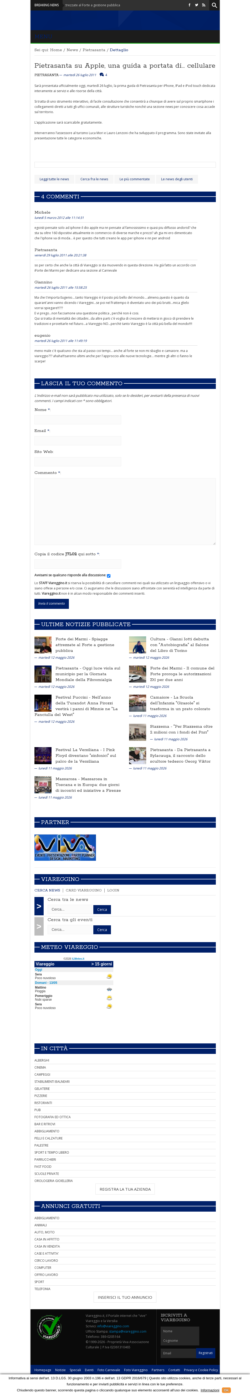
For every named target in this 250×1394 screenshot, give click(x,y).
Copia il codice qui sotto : (67, 554)
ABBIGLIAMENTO (46, 1131)
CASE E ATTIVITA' (46, 1253)
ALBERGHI (41, 1060)
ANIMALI (40, 1225)
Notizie (60, 1370)
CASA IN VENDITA (47, 1246)
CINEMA (40, 1067)
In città (54, 1048)
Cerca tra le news (68, 899)
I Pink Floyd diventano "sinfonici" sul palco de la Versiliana (85, 755)
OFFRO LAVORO (46, 1274)
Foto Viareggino (136, 1370)
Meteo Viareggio (69, 947)
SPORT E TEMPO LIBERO (51, 1152)
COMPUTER (42, 1267)
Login (113, 891)
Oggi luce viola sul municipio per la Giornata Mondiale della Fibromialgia (87, 674)
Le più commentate (135, 179)
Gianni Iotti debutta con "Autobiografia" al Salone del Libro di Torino (179, 644)
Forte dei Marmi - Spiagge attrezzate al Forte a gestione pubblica (80, 5)
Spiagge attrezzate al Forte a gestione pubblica (84, 644)
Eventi (89, 1370)
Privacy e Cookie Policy (201, 1370)
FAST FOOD (43, 1166)
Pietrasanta (94, 50)
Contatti (174, 1370)
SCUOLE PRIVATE (46, 1173)
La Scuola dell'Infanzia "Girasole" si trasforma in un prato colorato (180, 703)
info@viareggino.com (113, 1326)
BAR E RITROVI (44, 1124)
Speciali (75, 1370)
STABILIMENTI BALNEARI (52, 1081)
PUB (37, 1110)
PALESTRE (41, 1145)
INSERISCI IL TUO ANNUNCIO (125, 1297)
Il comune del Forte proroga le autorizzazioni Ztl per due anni (182, 674)
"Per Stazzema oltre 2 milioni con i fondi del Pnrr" (181, 729)
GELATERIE (42, 1088)
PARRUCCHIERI (45, 1159)
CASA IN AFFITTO (46, 1239)
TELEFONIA (42, 1289)
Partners (158, 1370)
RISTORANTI (43, 1103)
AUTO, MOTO (44, 1232)
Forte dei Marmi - (73, 639)
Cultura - (160, 639)
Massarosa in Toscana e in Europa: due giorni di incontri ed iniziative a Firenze (88, 784)
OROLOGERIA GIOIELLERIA (53, 1181)
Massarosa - (68, 779)
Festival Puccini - (73, 697)
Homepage (42, 1370)
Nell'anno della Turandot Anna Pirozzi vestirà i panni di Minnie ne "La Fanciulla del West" (76, 706)
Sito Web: (44, 452)
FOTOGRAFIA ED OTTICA (52, 1117)
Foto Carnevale (109, 1370)
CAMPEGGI (42, 1074)
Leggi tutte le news (54, 179)
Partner (55, 822)
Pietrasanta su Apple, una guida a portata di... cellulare (124, 65)
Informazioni (210, 1390)
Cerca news (47, 891)
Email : (42, 431)
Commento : (47, 473)
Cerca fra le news (94, 179)
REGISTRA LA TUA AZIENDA (125, 1189)
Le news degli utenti (177, 179)
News (72, 50)
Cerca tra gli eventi (70, 920)
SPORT (39, 1282)
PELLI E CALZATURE (48, 1138)
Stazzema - (162, 726)
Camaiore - (162, 697)
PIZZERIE (40, 1096)
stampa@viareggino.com (127, 1331)
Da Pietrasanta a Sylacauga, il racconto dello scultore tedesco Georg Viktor (180, 755)
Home (56, 50)
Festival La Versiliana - (79, 750)
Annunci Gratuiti (70, 1206)
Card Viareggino (84, 891)
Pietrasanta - (69, 668)
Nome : (42, 410)
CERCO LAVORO (46, 1260)
